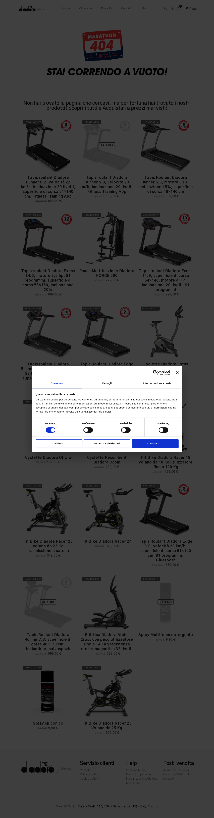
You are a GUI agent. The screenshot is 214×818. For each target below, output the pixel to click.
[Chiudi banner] (177, 372)
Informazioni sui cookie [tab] (157, 383)
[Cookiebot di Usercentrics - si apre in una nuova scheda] (155, 372)
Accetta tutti (155, 443)
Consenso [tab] (57, 383)
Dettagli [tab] (107, 383)
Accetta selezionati (107, 443)
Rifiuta (59, 443)
